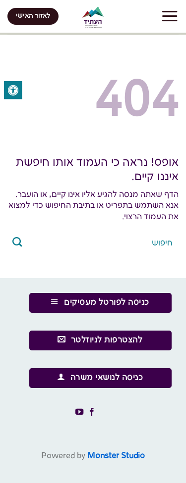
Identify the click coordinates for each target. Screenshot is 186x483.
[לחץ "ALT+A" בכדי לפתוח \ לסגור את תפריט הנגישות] (13, 90)
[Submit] (17, 243)
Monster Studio (116, 456)
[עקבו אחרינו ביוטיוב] (79, 412)
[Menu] (170, 16)
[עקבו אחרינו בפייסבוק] (92, 412)
